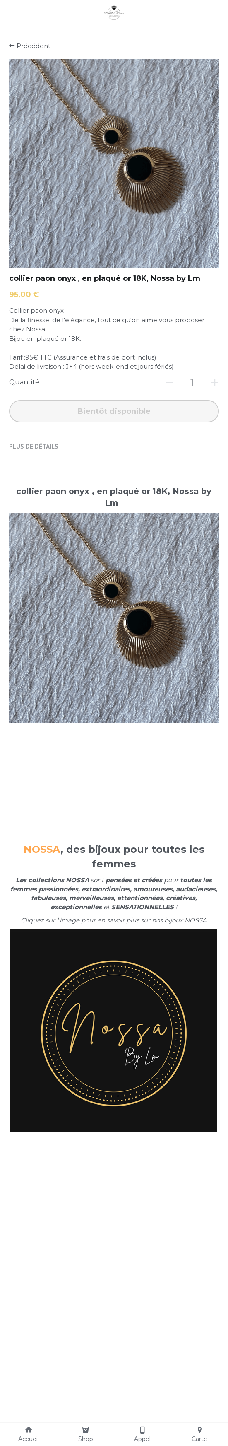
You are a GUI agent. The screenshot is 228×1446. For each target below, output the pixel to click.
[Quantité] (192, 382)
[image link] (114, 11)
